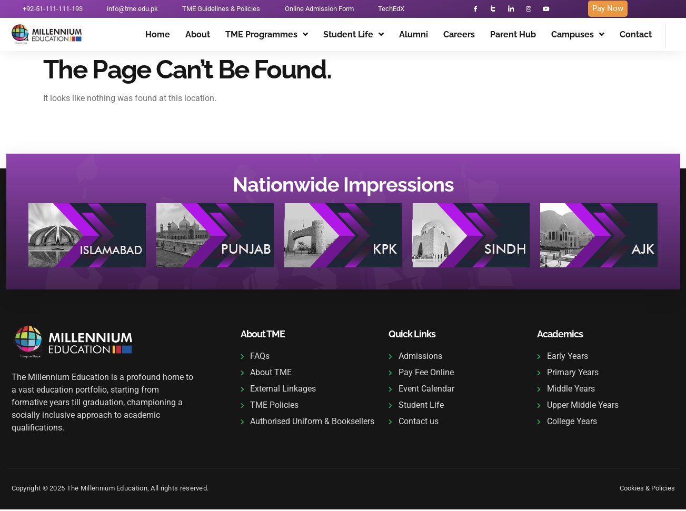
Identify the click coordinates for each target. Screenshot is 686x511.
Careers (459, 37)
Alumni (413, 37)
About (197, 37)
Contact (636, 37)
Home (157, 37)
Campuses (577, 37)
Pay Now (607, 10)
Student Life (353, 37)
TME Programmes (266, 37)
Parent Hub (513, 37)
